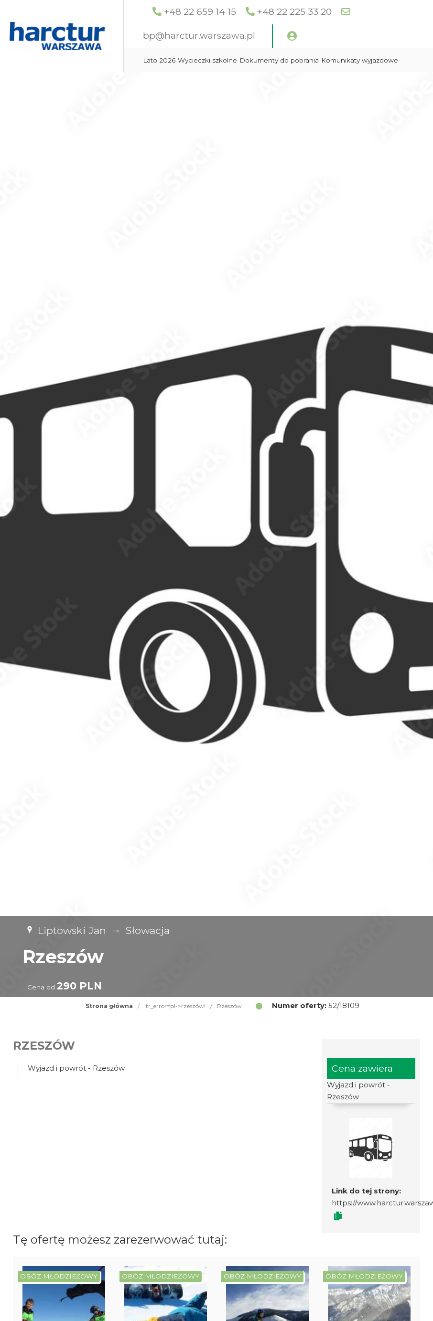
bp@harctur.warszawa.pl (248, 35)
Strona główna (109, 1006)
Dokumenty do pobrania (328, 60)
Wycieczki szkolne (256, 60)
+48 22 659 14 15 (249, 11)
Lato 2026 (208, 60)
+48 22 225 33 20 (343, 11)
